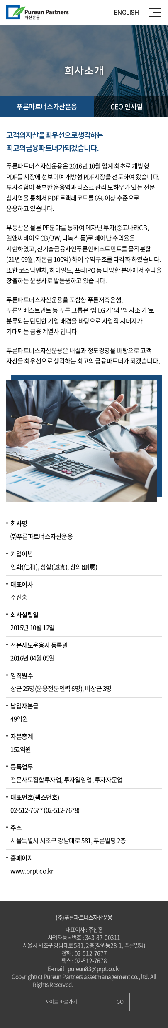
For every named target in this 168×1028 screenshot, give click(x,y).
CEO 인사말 (126, 106)
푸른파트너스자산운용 (47, 106)
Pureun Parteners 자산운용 (56, 12)
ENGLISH (126, 12)
